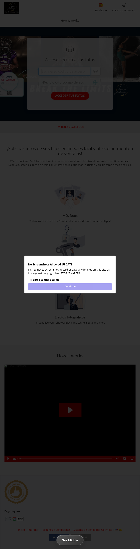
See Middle (70, 540)
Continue (70, 286)
